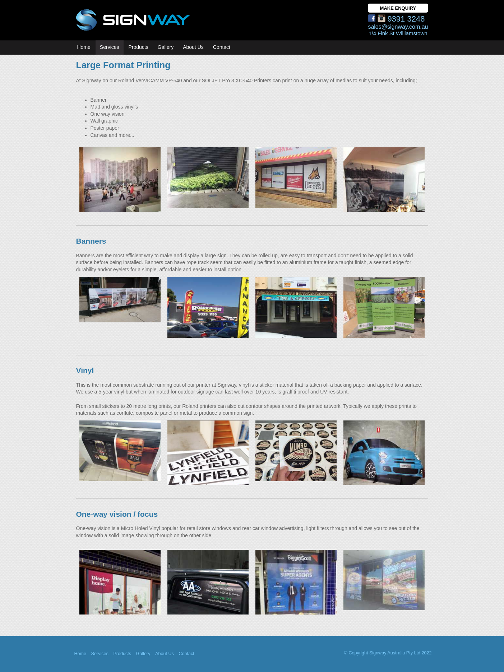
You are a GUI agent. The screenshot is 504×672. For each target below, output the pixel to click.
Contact (221, 47)
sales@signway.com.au (398, 27)
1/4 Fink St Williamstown (398, 33)
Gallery (143, 653)
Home (84, 47)
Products (138, 47)
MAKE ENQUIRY (398, 8)
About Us (164, 653)
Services (109, 47)
